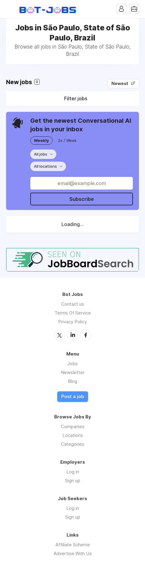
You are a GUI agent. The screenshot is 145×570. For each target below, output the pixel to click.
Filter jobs (75, 98)
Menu (10, 9)
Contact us (72, 304)
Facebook (86, 335)
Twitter (59, 335)
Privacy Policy (72, 321)
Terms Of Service (72, 313)
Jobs (72, 363)
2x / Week (67, 140)
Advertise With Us (73, 553)
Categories (72, 444)
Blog (72, 381)
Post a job (72, 396)
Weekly (41, 140)
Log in (72, 472)
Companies (72, 426)
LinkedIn (73, 335)
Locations (72, 435)
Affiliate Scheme (72, 545)
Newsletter (72, 372)
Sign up (72, 480)
